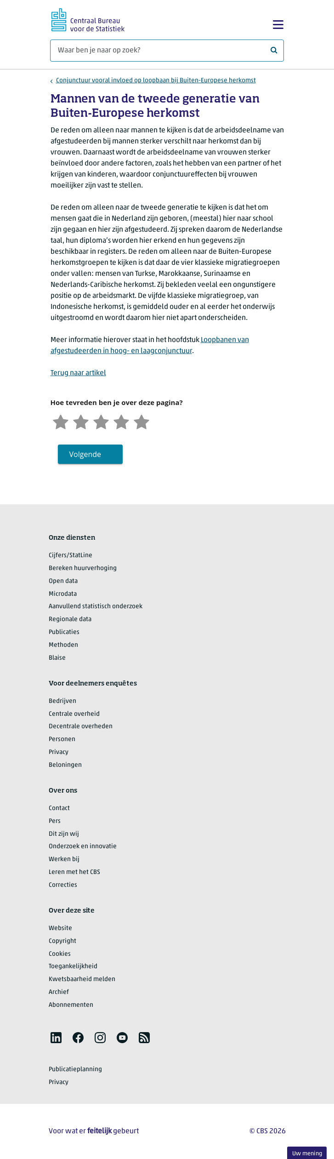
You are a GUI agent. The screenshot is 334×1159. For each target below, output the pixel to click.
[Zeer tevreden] (141, 420)
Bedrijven (62, 701)
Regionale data (70, 619)
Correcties (63, 885)
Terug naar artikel (78, 373)
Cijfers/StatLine (70, 556)
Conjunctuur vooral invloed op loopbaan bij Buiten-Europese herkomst (156, 81)
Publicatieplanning (75, 1070)
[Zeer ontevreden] (61, 420)
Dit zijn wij (64, 834)
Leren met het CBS (74, 872)
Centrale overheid (74, 714)
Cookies (60, 954)
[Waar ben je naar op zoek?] (167, 51)
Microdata (63, 594)
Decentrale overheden (81, 727)
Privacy (58, 752)
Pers (55, 821)
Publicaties (64, 632)
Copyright (62, 941)
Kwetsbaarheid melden (82, 979)
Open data (63, 581)
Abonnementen (71, 1005)
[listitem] (56, 1037)
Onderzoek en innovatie (83, 847)
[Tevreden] (121, 420)
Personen (62, 739)
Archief (59, 992)
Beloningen (65, 765)
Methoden (63, 645)
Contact (59, 808)
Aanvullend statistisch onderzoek (95, 607)
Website (60, 928)
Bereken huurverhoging (83, 568)
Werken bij (64, 859)
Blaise (57, 658)
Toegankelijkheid (73, 967)
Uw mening (307, 1154)
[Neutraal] (101, 420)
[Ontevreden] (81, 420)
